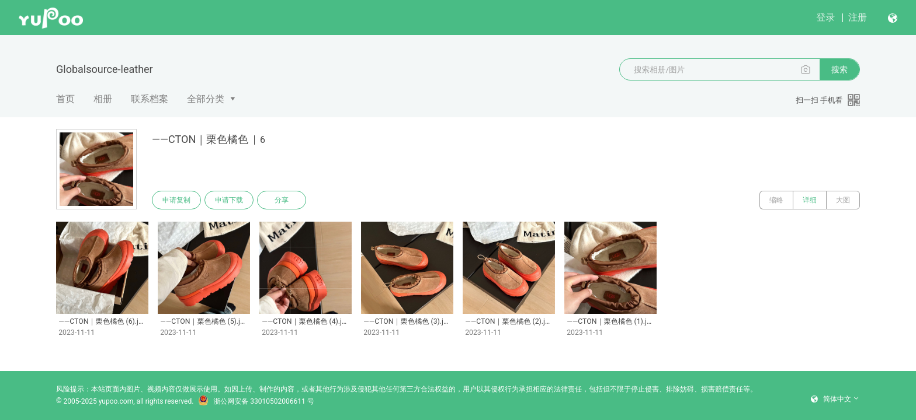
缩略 (776, 200)
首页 (65, 98)
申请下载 (229, 200)
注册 (857, 17)
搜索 (839, 69)
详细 (810, 200)
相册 (102, 98)
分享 (282, 200)
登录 (825, 17)
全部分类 (205, 98)
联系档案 (149, 98)
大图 (843, 200)
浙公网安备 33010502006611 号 (256, 401)
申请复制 (176, 200)
